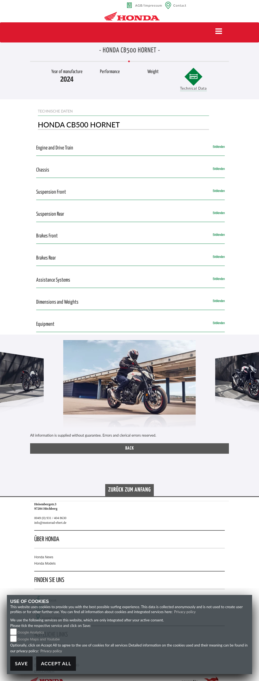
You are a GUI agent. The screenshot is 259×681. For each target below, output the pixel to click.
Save (21, 663)
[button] (12, 387)
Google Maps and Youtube (38, 639)
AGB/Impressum (148, 5)
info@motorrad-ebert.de (50, 523)
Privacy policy (185, 612)
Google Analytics (30, 632)
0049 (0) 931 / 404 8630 (50, 518)
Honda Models (45, 563)
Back (129, 448)
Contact (179, 5)
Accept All (56, 663)
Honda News (43, 557)
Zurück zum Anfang (129, 490)
